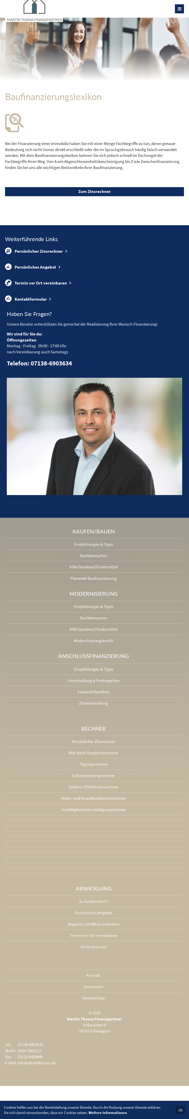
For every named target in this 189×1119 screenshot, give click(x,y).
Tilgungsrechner (93, 764)
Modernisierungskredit (93, 640)
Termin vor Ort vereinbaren (36, 282)
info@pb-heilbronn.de (37, 1063)
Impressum (93, 986)
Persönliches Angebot (30, 267)
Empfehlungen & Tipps (93, 544)
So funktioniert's (93, 901)
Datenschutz (94, 998)
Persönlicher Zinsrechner (34, 251)
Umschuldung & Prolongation (93, 680)
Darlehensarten (93, 555)
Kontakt (93, 975)
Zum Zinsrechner (94, 191)
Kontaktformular (26, 299)
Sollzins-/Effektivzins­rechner (94, 787)
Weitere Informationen (108, 1112)
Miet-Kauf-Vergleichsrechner (93, 753)
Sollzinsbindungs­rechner (93, 775)
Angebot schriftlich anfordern (93, 924)
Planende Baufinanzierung (93, 578)
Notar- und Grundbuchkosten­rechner (93, 798)
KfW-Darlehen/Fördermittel (93, 567)
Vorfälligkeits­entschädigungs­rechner (93, 809)
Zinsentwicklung (93, 703)
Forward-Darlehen (93, 692)
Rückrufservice (94, 947)
